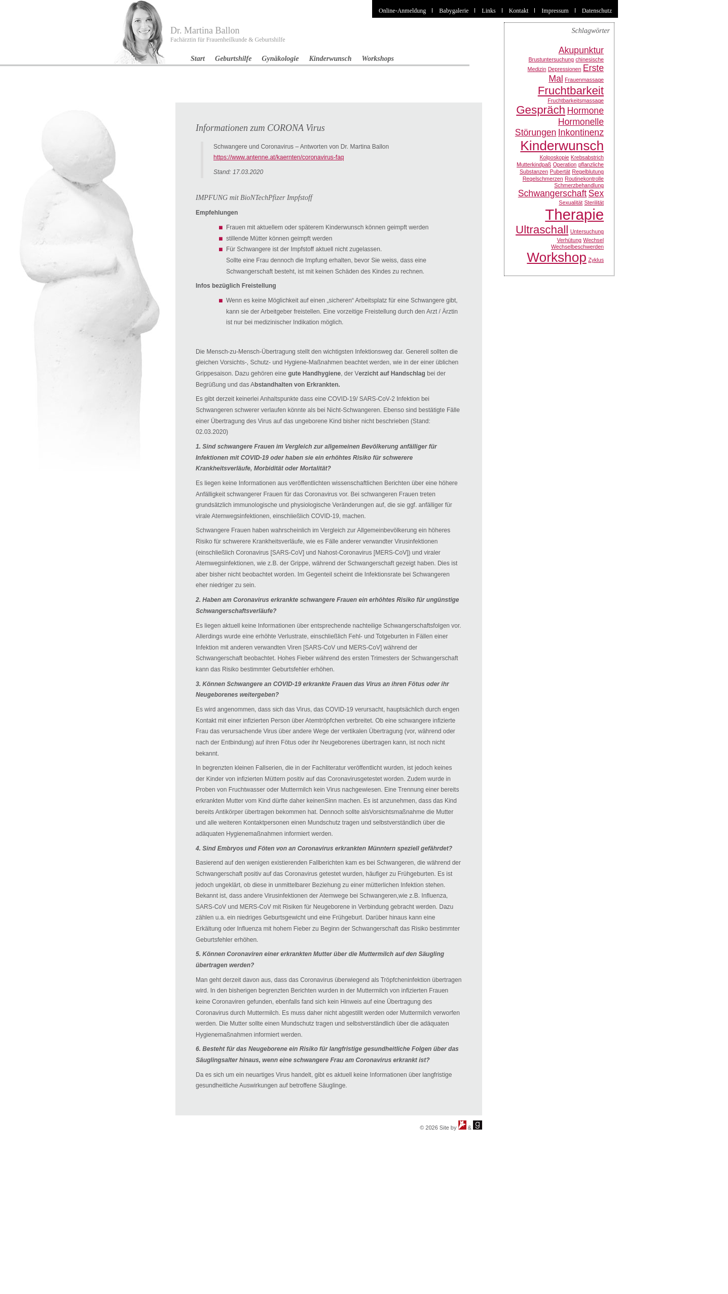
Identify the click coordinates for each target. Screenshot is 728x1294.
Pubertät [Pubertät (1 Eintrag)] (560, 171)
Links (488, 10)
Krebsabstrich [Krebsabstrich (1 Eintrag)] (587, 157)
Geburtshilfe (233, 58)
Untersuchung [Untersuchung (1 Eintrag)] (587, 231)
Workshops (378, 58)
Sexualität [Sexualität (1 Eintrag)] (571, 202)
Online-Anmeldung (402, 10)
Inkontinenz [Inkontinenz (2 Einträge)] (581, 132)
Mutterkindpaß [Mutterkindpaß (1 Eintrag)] (534, 164)
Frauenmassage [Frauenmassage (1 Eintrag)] (584, 80)
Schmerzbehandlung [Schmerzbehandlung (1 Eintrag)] (579, 185)
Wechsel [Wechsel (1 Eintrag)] (593, 240)
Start (198, 58)
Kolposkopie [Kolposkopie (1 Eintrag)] (554, 157)
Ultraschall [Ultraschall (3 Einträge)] (542, 229)
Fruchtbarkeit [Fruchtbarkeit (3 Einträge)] (571, 90)
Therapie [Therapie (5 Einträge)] (574, 214)
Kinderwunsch (330, 58)
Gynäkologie (280, 58)
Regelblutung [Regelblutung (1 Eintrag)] (588, 171)
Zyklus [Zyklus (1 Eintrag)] (596, 260)
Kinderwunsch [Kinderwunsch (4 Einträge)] (562, 145)
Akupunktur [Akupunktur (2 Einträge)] (581, 50)
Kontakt (519, 10)
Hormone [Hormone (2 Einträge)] (585, 111)
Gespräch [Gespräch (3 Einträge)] (540, 110)
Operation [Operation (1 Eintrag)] (564, 164)
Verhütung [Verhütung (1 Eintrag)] (569, 240)
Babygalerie (453, 10)
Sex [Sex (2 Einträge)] (596, 193)
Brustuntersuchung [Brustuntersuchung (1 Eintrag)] (551, 59)
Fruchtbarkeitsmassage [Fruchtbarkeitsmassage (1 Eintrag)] (576, 100)
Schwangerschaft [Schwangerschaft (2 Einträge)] (552, 193)
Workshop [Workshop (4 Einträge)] (557, 257)
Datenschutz (597, 10)
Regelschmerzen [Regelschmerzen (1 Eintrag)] (543, 179)
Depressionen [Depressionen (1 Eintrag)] (564, 69)
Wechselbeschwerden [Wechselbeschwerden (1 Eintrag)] (577, 247)
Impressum (554, 10)
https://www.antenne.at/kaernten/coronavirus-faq (278, 157)
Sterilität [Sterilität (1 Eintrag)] (594, 202)
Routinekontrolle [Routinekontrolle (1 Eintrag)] (584, 179)
